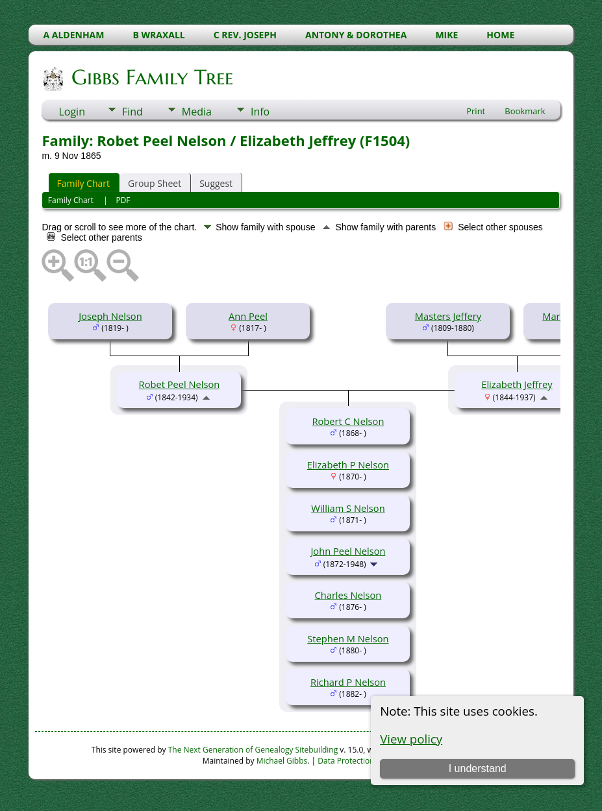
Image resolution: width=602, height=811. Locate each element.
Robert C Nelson (348, 421)
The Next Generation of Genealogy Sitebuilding (253, 749)
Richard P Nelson (348, 681)
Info (260, 111)
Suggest (215, 183)
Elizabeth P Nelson (348, 464)
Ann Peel (248, 315)
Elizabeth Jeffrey (516, 384)
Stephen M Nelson (347, 638)
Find (132, 111)
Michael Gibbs (282, 760)
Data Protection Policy (357, 760)
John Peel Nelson (347, 550)
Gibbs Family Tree (151, 77)
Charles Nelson (348, 594)
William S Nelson (347, 508)
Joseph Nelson (110, 315)
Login (71, 111)
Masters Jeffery (448, 315)
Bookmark (525, 111)
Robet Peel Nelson (179, 384)
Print (475, 111)
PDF (123, 200)
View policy (411, 739)
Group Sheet (154, 183)
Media (197, 111)
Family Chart (83, 183)
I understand (478, 768)
